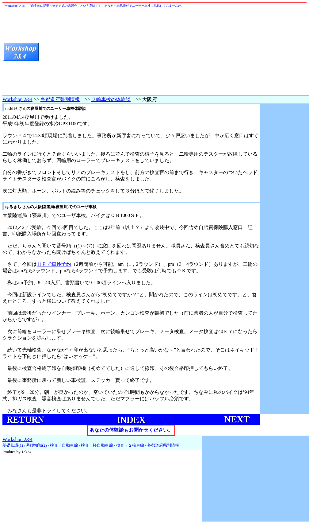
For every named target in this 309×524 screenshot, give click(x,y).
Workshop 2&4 (17, 99)
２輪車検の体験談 (111, 99)
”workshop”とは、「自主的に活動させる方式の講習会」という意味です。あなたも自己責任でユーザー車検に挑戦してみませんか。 (94, 5)
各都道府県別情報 (60, 99)
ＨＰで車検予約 (54, 264)
